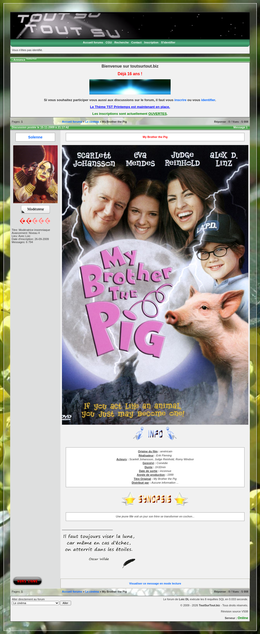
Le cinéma (92, 121)
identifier (208, 100)
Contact (136, 42)
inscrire (180, 100)
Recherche (122, 42)
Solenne (35, 137)
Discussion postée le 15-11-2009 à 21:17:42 (40, 127)
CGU (109, 42)
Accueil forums (93, 42)
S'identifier (168, 42)
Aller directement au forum (41, 601)
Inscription (151, 42)
